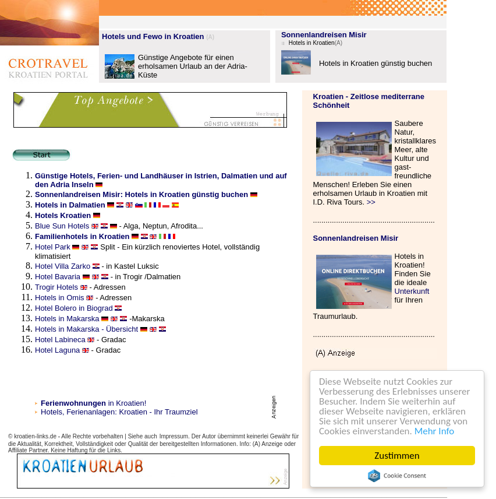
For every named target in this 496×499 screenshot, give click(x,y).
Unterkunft (412, 291)
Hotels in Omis (60, 297)
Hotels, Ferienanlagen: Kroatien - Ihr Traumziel (119, 411)
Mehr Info (434, 431)
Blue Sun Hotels (63, 226)
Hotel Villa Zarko (62, 266)
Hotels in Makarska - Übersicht (86, 329)
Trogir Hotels (56, 287)
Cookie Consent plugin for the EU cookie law (397, 475)
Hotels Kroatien (63, 215)
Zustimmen (396, 455)
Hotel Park (53, 247)
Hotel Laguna (57, 350)
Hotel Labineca (60, 339)
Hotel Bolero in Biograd (74, 308)
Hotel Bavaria (57, 276)
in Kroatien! (93, 403)
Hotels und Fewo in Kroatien (153, 36)
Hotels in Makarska (67, 318)
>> (371, 202)
